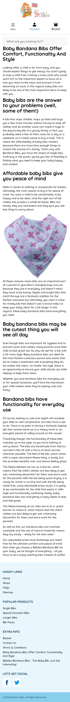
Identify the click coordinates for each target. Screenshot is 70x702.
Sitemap (8, 592)
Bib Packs (9, 622)
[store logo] (35, 10)
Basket (7, 638)
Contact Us (9, 643)
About (6, 583)
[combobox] (35, 41)
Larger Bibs (10, 617)
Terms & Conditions (15, 647)
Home (6, 578)
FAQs (6, 587)
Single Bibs (9, 608)
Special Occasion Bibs (16, 613)
